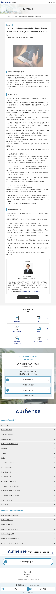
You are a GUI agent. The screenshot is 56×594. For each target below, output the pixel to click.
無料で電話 (43, 589)
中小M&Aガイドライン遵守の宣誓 (10, 486)
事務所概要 (4, 448)
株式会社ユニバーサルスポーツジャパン (12, 543)
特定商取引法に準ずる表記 (8, 481)
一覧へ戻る (31, 297)
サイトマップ (4, 505)
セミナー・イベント (6, 467)
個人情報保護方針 (6, 472)
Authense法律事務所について (9, 444)
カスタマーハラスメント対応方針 (10, 495)
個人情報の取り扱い (6, 477)
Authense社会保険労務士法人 (9, 529)
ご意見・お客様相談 (6, 430)
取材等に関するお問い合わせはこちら (29, 292)
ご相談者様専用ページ (7, 439)
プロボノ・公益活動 (6, 500)
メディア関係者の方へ (7, 434)
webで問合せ (15, 589)
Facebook (27, 574)
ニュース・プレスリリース (8, 462)
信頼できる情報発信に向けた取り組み (11, 491)
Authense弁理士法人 (7, 524)
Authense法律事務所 (8, 420)
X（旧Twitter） (27, 572)
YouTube (27, 576)
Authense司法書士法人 (7, 534)
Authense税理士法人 (7, 520)
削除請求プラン (9, 25)
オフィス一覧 (4, 425)
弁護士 (3, 458)
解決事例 (15, 16)
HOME (8, 16)
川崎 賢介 (26, 278)
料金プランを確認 (27, 592)
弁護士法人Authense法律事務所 (10, 515)
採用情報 (3, 453)
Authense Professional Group (12, 510)
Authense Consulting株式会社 (10, 538)
